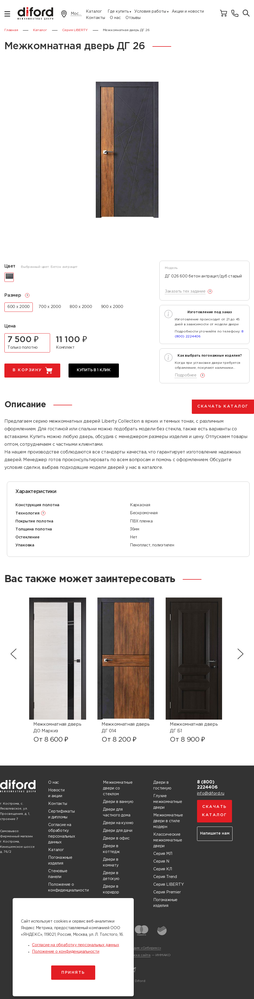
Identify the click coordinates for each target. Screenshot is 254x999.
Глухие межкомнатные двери (167, 801)
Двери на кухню (118, 823)
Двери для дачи (117, 830)
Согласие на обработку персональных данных (61, 833)
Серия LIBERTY (168, 884)
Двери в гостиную (162, 785)
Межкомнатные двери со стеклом (117, 788)
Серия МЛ (162, 853)
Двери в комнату (111, 862)
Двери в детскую (111, 875)
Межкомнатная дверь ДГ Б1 (194, 727)
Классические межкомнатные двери (167, 840)
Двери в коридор (111, 889)
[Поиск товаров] (246, 14)
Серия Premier (167, 892)
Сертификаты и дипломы (61, 814)
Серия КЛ (162, 869)
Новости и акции (56, 793)
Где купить (118, 11)
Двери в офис (116, 838)
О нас (115, 18)
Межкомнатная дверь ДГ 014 (125, 727)
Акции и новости (188, 11)
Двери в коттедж (111, 849)
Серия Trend (165, 877)
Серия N (161, 861)
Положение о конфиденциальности (68, 887)
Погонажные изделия (60, 860)
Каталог (94, 11)
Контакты (95, 18)
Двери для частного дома (116, 812)
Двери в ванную (118, 801)
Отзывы (133, 18)
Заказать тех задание (185, 291)
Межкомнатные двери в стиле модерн (168, 821)
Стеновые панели (57, 874)
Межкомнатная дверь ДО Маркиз (57, 727)
